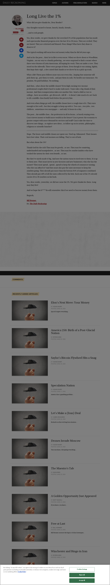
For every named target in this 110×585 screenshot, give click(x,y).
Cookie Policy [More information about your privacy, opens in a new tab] (22, 573)
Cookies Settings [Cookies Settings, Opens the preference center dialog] (82, 571)
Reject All (82, 576)
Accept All (82, 582)
